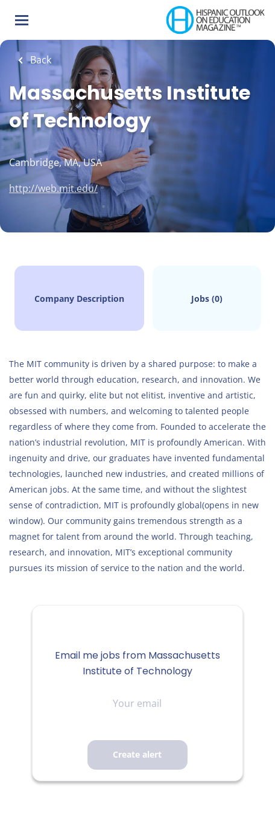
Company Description (79, 298)
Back (39, 59)
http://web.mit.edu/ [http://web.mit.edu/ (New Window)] (53, 188)
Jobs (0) (207, 298)
